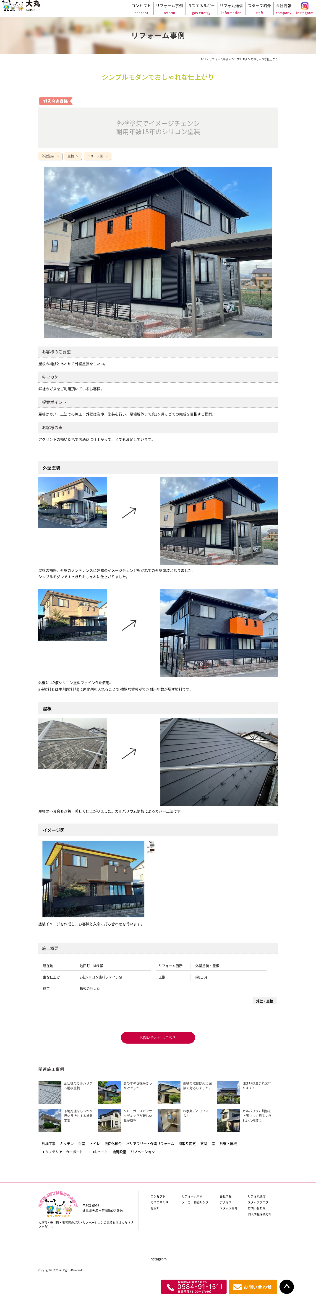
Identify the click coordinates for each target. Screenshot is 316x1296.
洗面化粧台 (113, 1143)
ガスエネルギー (161, 1202)
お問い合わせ (257, 1208)
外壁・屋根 (228, 1143)
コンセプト (158, 1196)
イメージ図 (95, 156)
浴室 (81, 1143)
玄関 (203, 1143)
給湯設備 (119, 1152)
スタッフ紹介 (229, 1208)
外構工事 (48, 1143)
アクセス (226, 1202)
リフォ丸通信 (257, 1196)
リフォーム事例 (192, 1196)
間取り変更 (187, 1143)
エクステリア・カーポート (62, 1152)
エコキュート (97, 1152)
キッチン (67, 1143)
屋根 (71, 156)
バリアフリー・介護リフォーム (150, 1143)
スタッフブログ (258, 1202)
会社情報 (226, 1196)
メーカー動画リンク (195, 1202)
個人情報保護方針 (260, 1214)
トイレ (95, 1143)
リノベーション (143, 1152)
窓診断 (155, 1208)
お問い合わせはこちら (157, 1037)
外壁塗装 (48, 156)
